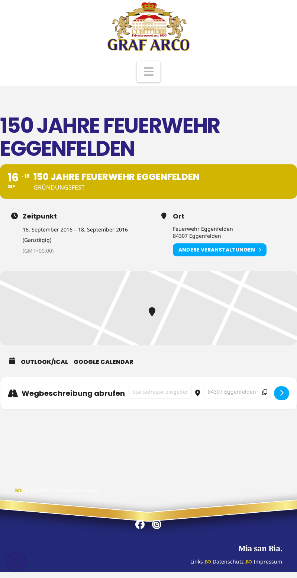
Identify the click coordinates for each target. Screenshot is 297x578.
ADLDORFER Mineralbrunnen (61, 490)
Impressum (268, 561)
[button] (149, 71)
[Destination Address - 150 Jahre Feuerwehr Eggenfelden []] (237, 391)
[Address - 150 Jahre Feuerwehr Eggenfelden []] (160, 391)
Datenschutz (228, 561)
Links (196, 561)
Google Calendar (103, 362)
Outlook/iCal (44, 362)
